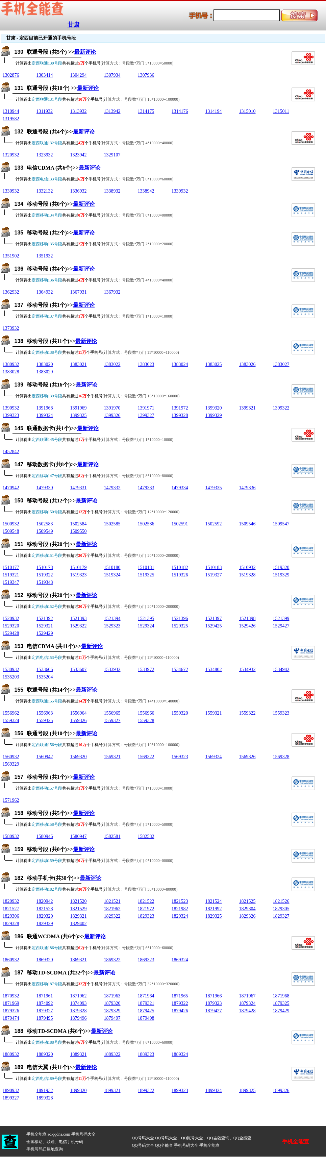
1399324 (44, 415)
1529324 (146, 625)
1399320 (213, 408)
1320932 (11, 154)
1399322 (281, 408)
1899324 (213, 1090)
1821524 (213, 901)
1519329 (281, 574)
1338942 (146, 191)
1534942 (281, 669)
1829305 (281, 908)
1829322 (112, 916)
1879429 (281, 1010)
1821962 (112, 908)
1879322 (180, 1003)
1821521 (112, 901)
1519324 (112, 574)
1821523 (180, 901)
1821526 (281, 901)
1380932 (11, 364)
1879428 (247, 1010)
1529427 (281, 625)
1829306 (11, 916)
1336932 (78, 191)
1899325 (247, 1090)
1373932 (11, 328)
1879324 (247, 1003)
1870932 (11, 995)
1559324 (11, 720)
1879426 (180, 1010)
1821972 (146, 908)
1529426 (247, 625)
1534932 (247, 669)
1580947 (78, 836)
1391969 (78, 408)
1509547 (281, 523)
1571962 (11, 800)
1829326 (247, 916)
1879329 (112, 1010)
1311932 (44, 111)
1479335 (213, 487)
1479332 (112, 487)
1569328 (281, 756)
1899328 (44, 1097)
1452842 (11, 451)
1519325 (146, 574)
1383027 (281, 364)
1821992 (213, 908)
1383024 (180, 364)
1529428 (11, 633)
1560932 (11, 756)
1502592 (213, 523)
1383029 (44, 371)
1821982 (180, 908)
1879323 (213, 1003)
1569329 (11, 764)
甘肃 (74, 24)
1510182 (180, 567)
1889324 (180, 1054)
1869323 (146, 959)
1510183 (213, 567)
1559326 (78, 720)
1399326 (112, 415)
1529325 (180, 625)
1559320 (180, 713)
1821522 (146, 901)
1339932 (180, 191)
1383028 (11, 371)
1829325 (213, 916)
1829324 (180, 916)
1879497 (112, 1018)
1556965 (112, 713)
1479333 (146, 487)
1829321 (78, 916)
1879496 (78, 1018)
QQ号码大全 (143, 1138)
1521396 (180, 618)
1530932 (11, 669)
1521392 (44, 618)
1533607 (78, 669)
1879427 (213, 1010)
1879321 (146, 1003)
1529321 (44, 625)
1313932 (78, 111)
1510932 (247, 567)
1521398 (247, 618)
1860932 (11, 959)
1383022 (112, 364)
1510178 (44, 567)
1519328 (247, 574)
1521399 (281, 618)
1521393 (78, 618)
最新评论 (85, 52)
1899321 (112, 1090)
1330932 (11, 191)
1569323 (180, 756)
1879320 (112, 1003)
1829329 (44, 923)
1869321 (78, 959)
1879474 (11, 1018)
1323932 (44, 154)
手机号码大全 (83, 1134)
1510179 (78, 567)
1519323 (78, 574)
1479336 (247, 487)
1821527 (11, 908)
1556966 (146, 713)
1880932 (11, 1054)
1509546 (247, 523)
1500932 (11, 523)
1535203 (11, 676)
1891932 (44, 1090)
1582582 (146, 836)
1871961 (44, 995)
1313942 (112, 111)
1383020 (44, 364)
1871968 (281, 995)
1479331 (78, 487)
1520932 (11, 618)
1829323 (146, 916)
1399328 (180, 415)
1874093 (78, 1003)
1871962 (78, 995)
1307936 (146, 75)
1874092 (44, 1003)
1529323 (112, 625)
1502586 (146, 523)
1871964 (146, 995)
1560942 (44, 756)
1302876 (11, 75)
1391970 (112, 408)
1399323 (11, 415)
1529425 (213, 625)
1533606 (44, 669)
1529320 (11, 625)
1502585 (112, 523)
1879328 (78, 1010)
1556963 (44, 713)
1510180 (112, 567)
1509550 (78, 531)
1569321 (112, 756)
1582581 (112, 836)
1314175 (146, 111)
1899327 (11, 1097)
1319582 (11, 118)
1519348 (44, 582)
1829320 (44, 916)
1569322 (146, 756)
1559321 (213, 713)
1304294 (78, 75)
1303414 (44, 75)
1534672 (180, 669)
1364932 (44, 292)
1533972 (146, 669)
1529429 (44, 633)
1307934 (112, 75)
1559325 (44, 720)
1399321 (247, 408)
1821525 (247, 901)
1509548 (11, 531)
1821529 (78, 908)
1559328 (146, 720)
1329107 (112, 154)
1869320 (44, 959)
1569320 (78, 756)
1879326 (11, 1010)
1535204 (44, 676)
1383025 (213, 364)
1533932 (112, 669)
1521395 (146, 618)
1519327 (213, 574)
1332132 (44, 191)
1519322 (44, 574)
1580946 (44, 836)
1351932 (44, 255)
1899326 (281, 1090)
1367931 (78, 292)
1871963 (112, 995)
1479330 (44, 487)
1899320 (78, 1090)
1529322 (78, 625)
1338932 (112, 191)
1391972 (180, 408)
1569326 (247, 756)
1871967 (247, 995)
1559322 (247, 713)
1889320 (44, 1054)
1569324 (213, 756)
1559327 (112, 720)
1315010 (247, 111)
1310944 (11, 111)
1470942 (11, 487)
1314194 (213, 111)
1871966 (213, 995)
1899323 (180, 1090)
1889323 (146, 1054)
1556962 (11, 713)
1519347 (11, 582)
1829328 (11, 923)
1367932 (112, 292)
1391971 (146, 408)
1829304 (247, 908)
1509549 (44, 531)
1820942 (44, 901)
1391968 (44, 408)
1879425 (146, 1010)
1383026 (247, 364)
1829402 (78, 923)
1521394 (112, 618)
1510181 (146, 567)
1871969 (11, 1003)
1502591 (180, 523)
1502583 (44, 523)
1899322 (146, 1090)
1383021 (78, 364)
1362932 (11, 292)
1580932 (11, 836)
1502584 (78, 523)
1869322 (112, 959)
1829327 (281, 916)
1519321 (11, 574)
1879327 (44, 1010)
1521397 (213, 618)
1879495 (44, 1018)
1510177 (11, 567)
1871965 (180, 995)
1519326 (180, 574)
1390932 (11, 408)
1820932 (11, 901)
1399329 (213, 415)
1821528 (44, 908)
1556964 (78, 713)
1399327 (146, 415)
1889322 (112, 1054)
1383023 (146, 364)
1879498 (146, 1018)
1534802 (213, 669)
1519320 (281, 567)
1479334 (180, 487)
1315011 (281, 111)
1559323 (281, 713)
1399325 (78, 415)
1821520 (78, 901)
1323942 (78, 154)
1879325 (281, 1003)
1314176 (180, 111)
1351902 (11, 255)
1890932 (11, 1090)
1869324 (180, 959)
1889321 (78, 1054)
